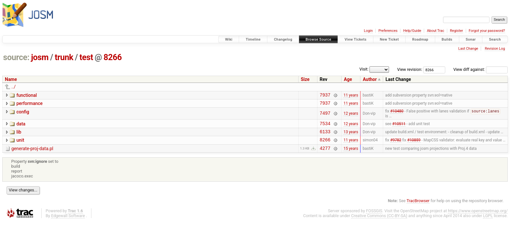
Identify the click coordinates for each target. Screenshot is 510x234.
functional (26, 95)
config (22, 113)
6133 (325, 136)
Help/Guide (412, 31)
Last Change (468, 48)
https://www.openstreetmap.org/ (478, 216)
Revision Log (495, 48)
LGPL (488, 221)
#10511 (399, 126)
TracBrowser (418, 206)
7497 (325, 115)
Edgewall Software (68, 221)
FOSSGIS (374, 216)
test (86, 57)
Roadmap (420, 39)
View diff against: (480, 69)
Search (495, 39)
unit (20, 144)
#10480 (397, 113)
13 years (350, 136)
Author (370, 79)
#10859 (414, 145)
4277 (325, 154)
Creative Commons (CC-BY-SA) (379, 221)
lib (18, 135)
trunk (64, 57)
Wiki (229, 39)
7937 (325, 96)
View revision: (409, 69)
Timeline (253, 39)
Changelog (283, 39)
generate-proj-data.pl (32, 153)
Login (368, 31)
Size (305, 79)
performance (29, 104)
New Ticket (389, 39)
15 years (350, 154)
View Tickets (355, 39)
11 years (350, 95)
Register (456, 31)
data (20, 126)
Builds (447, 39)
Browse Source (318, 39)
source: (16, 57)
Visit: (364, 69)
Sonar (471, 39)
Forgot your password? (487, 31)
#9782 (395, 145)
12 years (350, 115)
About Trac (435, 31)
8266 (112, 57)
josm (39, 57)
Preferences (387, 31)
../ (13, 86)
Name (11, 79)
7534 (325, 127)
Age (348, 79)
